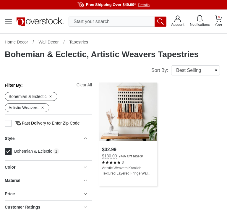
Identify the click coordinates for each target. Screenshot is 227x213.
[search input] (117, 22)
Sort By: (185, 70)
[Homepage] (40, 21)
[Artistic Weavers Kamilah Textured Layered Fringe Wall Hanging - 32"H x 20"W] (128, 134)
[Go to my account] (177, 21)
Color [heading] (46, 167)
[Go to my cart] (218, 21)
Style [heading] (46, 138)
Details (144, 5)
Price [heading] (46, 193)
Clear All (84, 85)
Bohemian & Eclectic (28, 151)
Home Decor (16, 42)
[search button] (160, 22)
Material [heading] (46, 180)
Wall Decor (48, 42)
